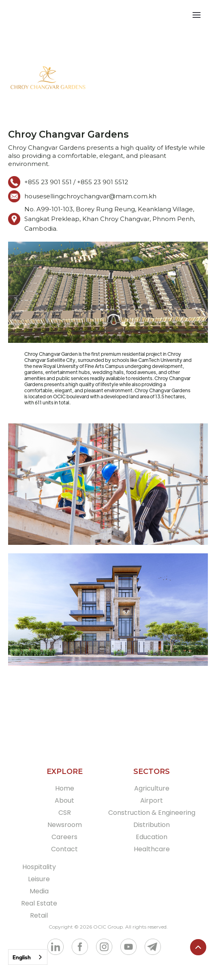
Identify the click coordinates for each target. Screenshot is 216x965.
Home (64, 788)
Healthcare (152, 849)
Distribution (151, 824)
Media (39, 891)
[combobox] (27, 957)
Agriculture (151, 788)
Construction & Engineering (151, 812)
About (64, 800)
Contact (64, 849)
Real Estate (39, 903)
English (22, 957)
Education (151, 837)
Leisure (39, 879)
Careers (64, 837)
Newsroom (64, 824)
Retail (39, 915)
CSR (64, 812)
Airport (151, 800)
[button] (201, 16)
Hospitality (39, 866)
